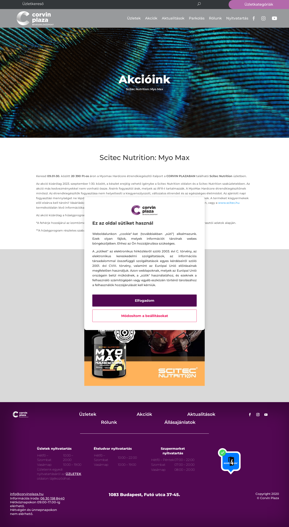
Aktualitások (173, 18)
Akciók (151, 18)
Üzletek (134, 18)
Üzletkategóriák (258, 4)
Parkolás (197, 18)
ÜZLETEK (73, 474)
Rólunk (215, 18)
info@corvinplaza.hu (27, 494)
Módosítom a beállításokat (144, 316)
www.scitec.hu (228, 203)
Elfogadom (144, 301)
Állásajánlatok (179, 422)
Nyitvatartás (237, 18)
